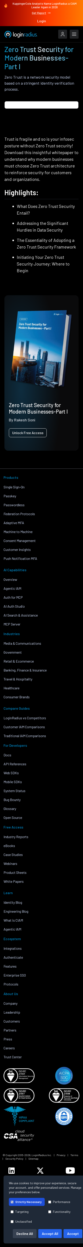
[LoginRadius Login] (62, 34)
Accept (73, 1233)
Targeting (20, 1212)
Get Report (41, 13)
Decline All (24, 1233)
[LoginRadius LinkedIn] (11, 1170)
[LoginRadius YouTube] (70, 1170)
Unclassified (21, 1221)
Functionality (59, 1212)
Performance (59, 1202)
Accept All (50, 1233)
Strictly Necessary (26, 1202)
